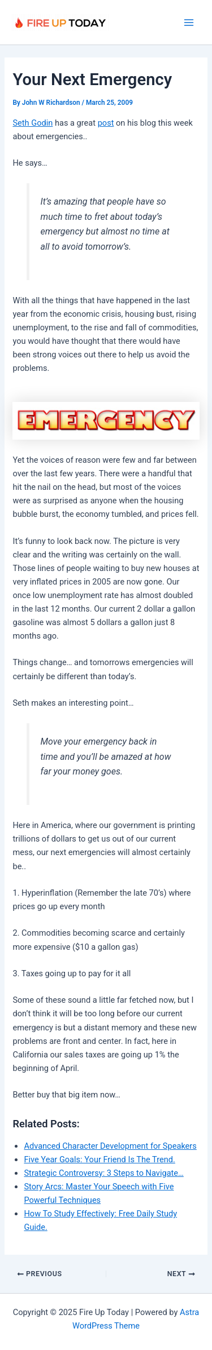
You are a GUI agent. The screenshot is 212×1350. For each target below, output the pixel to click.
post (106, 123)
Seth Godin (32, 123)
